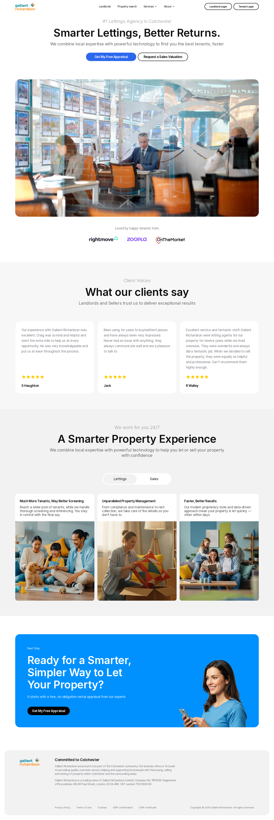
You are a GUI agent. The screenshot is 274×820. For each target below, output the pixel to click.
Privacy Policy (62, 807)
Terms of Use (83, 807)
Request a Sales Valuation (163, 57)
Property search (127, 6)
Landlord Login (218, 6)
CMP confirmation (123, 807)
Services (149, 6)
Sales (154, 479)
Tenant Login (246, 6)
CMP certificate (147, 807)
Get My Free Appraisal (111, 57)
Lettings (120, 479)
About (168, 6)
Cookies (102, 807)
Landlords (105, 6)
